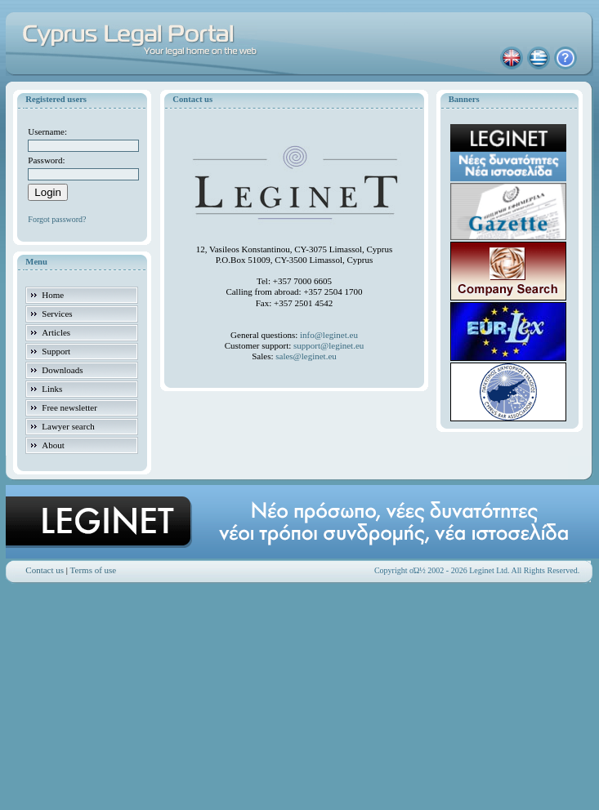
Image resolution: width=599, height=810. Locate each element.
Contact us (44, 570)
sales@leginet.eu (306, 356)
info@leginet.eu (329, 335)
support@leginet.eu (328, 345)
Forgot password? (57, 219)
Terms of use (93, 570)
